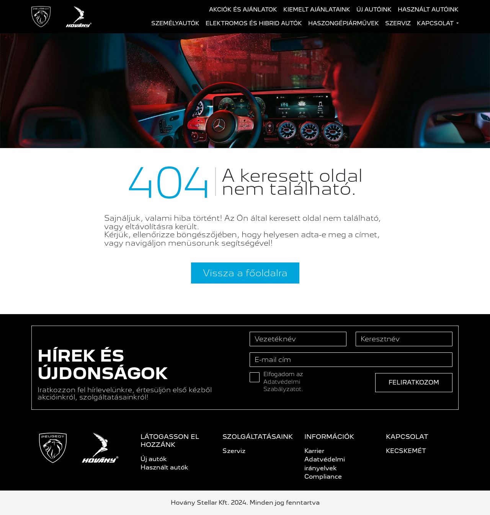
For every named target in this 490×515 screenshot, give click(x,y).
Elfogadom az (283, 382)
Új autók (153, 459)
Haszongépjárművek (343, 23)
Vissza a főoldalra (245, 273)
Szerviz (398, 23)
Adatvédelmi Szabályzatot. (283, 385)
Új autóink (374, 9)
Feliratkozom (414, 382)
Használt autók (164, 467)
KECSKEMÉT (406, 451)
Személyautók (175, 23)
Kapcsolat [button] (436, 23)
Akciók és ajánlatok (243, 9)
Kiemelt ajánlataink (316, 9)
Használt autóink (428, 9)
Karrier (314, 451)
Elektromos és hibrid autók (254, 23)
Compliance (323, 476)
